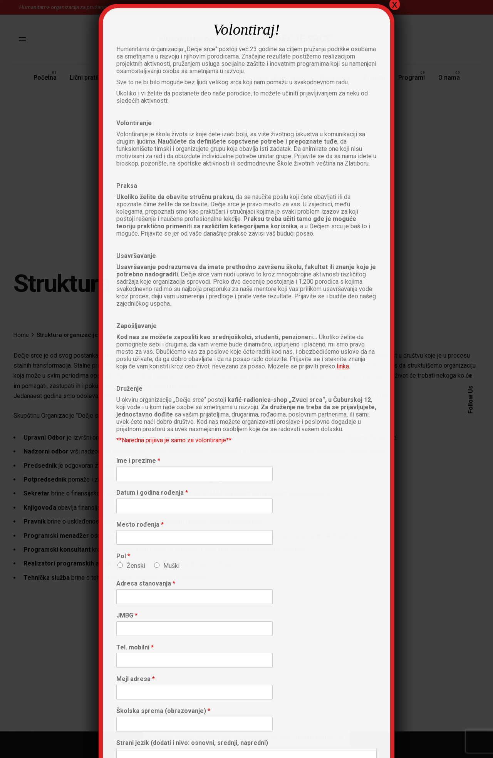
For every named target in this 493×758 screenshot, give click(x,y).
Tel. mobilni (135, 647)
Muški (171, 565)
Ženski (136, 565)
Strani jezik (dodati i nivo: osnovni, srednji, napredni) (192, 742)
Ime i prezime (138, 460)
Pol (123, 556)
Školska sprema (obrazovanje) (163, 710)
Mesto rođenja (140, 524)
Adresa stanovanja (145, 583)
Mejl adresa (135, 679)
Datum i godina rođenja (152, 492)
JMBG (127, 615)
